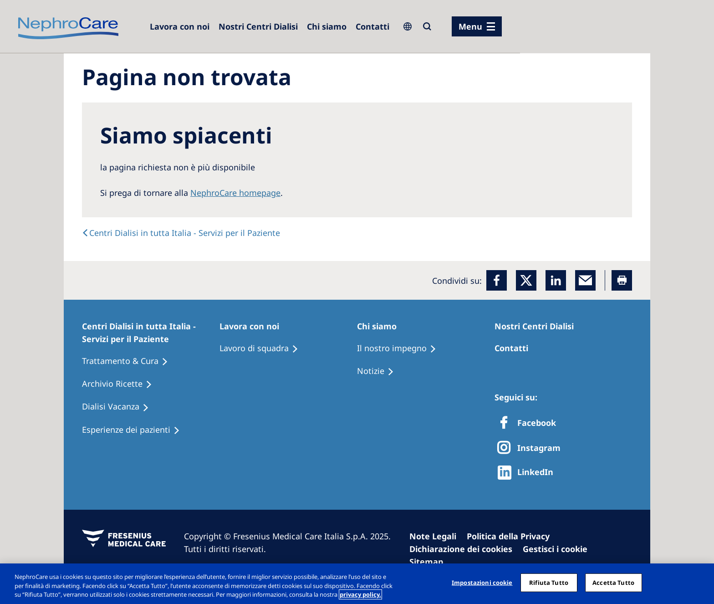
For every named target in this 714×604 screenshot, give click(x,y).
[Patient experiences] (135, 430)
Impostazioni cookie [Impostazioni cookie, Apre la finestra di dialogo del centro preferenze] (482, 582)
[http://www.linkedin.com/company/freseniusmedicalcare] (528, 473)
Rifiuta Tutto (548, 582)
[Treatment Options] (129, 361)
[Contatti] (372, 26)
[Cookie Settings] (559, 549)
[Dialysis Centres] (179, 26)
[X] (532, 448)
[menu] (477, 26)
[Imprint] (436, 536)
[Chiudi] (699, 583)
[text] (181, 232)
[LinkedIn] (556, 280)
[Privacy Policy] (512, 536)
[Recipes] (121, 384)
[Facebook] (496, 280)
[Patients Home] (150, 332)
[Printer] (622, 280)
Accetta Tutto (613, 582)
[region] (357, 583)
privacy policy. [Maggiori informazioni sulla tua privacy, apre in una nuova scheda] (360, 594)
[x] (526, 280)
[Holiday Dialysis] (119, 407)
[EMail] (585, 280)
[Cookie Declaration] (464, 549)
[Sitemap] (430, 561)
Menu (470, 26)
